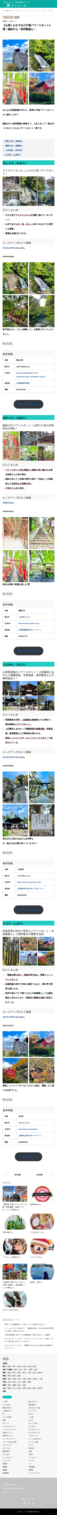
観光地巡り (32, 1405)
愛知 (19, 1376)
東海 (4, 1376)
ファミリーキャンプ (9, 1429)
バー (30, 1464)
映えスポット (33, 1401)
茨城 (9, 1373)
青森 (9, 1366)
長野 (30, 1369)
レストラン (32, 1411)
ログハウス (6, 1448)
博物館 (5, 1470)
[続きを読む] (8, 343)
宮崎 (29, 1388)
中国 (4, 1382)
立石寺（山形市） (13, 155)
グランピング (7, 1445)
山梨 (35, 1369)
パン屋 (5, 1401)
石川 (20, 1369)
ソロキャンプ (33, 1436)
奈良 (19, 1379)
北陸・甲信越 (7, 1369)
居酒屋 (5, 1464)
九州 (4, 1388)
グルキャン (32, 1426)
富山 (25, 1369)
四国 (4, 1385)
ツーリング (6, 1461)
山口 (19, 1382)
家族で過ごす (7, 1408)
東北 (17, 17)
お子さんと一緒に (35, 1408)
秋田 (19, 1366)
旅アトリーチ (29, 1499)
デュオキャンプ (34, 1429)
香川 (19, 1385)
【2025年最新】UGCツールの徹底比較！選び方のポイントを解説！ (27, 1335)
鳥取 (24, 1382)
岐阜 (14, 1376)
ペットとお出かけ (35, 1439)
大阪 (9, 1379)
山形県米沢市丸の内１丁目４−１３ (30, 889)
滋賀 (29, 1379)
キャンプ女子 (33, 1423)
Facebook (28, 1503)
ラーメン (32, 1461)
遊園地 (5, 1467)
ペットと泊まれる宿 (9, 1442)
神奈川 (40, 1373)
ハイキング (32, 1457)
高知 (24, 1385)
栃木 (14, 1373)
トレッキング (7, 1457)
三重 (40, 1379)
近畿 (4, 1379)
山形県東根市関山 (23, 383)
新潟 (15, 1369)
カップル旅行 (7, 1417)
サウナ (31, 1420)
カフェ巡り (6, 1405)
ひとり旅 (6, 1454)
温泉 (4, 1420)
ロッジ (31, 1445)
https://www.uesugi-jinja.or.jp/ (29, 882)
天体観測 (32, 1467)
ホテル (31, 1414)
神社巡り (32, 1448)
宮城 (24, 1366)
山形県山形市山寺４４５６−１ (29, 1136)
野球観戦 (6, 1473)
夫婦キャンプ (7, 1433)
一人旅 (31, 1417)
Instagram (33, 1503)
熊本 (34, 1388)
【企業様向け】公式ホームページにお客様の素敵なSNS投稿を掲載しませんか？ (15, 1488)
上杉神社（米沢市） (14, 150)
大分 (14, 1388)
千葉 (29, 1373)
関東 (4, 1373)
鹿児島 (40, 1388)
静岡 (9, 1376)
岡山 (14, 1382)
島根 (29, 1382)
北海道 (5, 1363)
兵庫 (24, 1379)
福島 (34, 1366)
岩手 (14, 1366)
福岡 (9, 1388)
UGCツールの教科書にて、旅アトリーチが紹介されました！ (25, 1324)
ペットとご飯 (33, 1442)
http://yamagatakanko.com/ (27, 373)
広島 (9, 1382)
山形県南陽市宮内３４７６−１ (29, 630)
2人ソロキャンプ (34, 1433)
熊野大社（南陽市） (14, 146)
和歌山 (35, 1379)
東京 (34, 1373)
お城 (30, 1451)
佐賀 (19, 1388)
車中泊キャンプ (8, 1436)
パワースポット (8, 17)
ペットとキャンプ (9, 1439)
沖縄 (4, 1391)
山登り (31, 1454)
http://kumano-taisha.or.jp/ (28, 623)
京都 (14, 1379)
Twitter (24, 1503)
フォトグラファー (35, 1473)
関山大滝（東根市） (14, 141)
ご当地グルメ (7, 1411)
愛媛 (14, 1385)
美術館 (31, 1470)
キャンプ (6, 1423)
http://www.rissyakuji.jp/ (27, 1129)
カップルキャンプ (9, 1426)
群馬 (19, 1373)
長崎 (24, 1388)
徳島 (9, 1385)
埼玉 (24, 1373)
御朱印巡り (6, 1451)
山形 (29, 1366)
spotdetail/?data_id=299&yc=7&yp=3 (30, 377)
